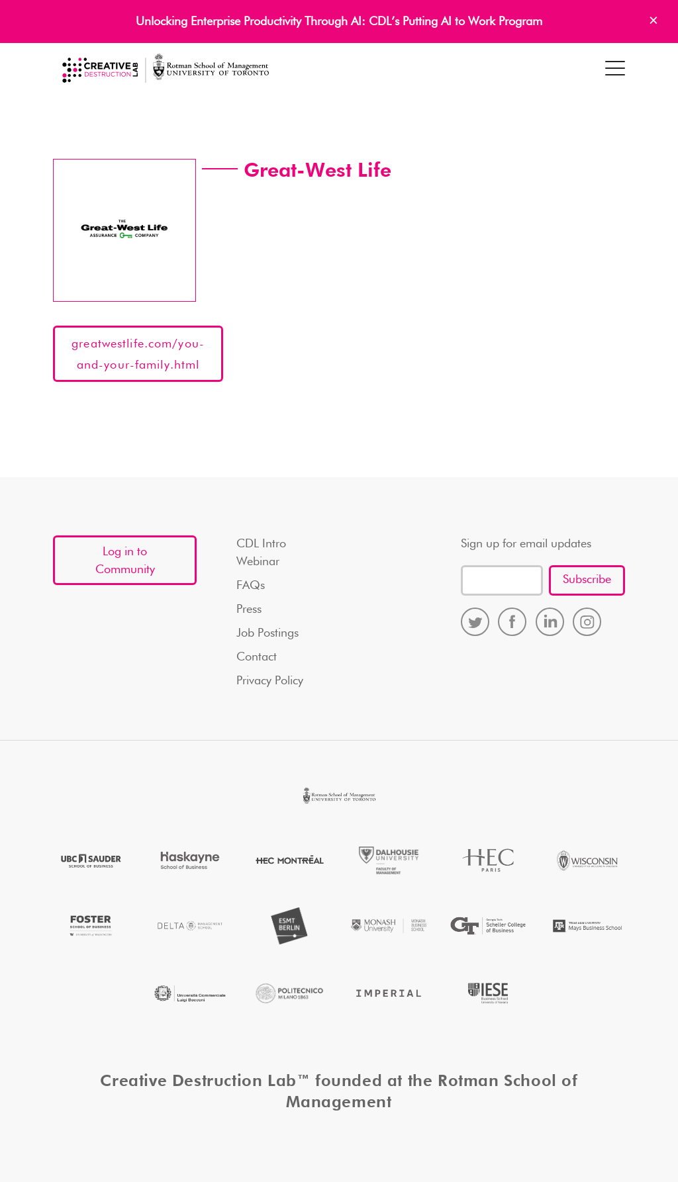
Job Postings (267, 633)
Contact (256, 657)
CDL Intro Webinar (261, 553)
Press (249, 609)
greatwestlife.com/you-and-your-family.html (138, 354)
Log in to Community (125, 561)
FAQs (250, 586)
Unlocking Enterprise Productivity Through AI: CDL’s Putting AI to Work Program (339, 22)
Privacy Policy (269, 681)
